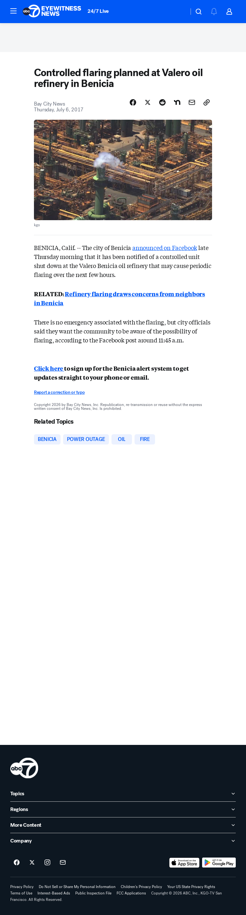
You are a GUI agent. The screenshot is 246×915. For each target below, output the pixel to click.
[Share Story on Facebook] (132, 102)
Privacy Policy (22, 887)
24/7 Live (98, 11)
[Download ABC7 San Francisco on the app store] (184, 863)
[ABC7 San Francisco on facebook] (16, 862)
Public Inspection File (93, 893)
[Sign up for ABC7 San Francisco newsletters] (62, 862)
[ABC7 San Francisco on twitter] (32, 862)
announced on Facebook (164, 247)
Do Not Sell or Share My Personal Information (77, 887)
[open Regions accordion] (123, 809)
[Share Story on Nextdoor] (177, 102)
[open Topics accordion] (123, 793)
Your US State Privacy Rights (191, 887)
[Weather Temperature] (178, 11)
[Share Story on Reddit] (162, 102)
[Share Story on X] (147, 102)
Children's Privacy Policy (141, 887)
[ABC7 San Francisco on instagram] (47, 862)
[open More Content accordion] (123, 825)
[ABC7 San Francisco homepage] (52, 11)
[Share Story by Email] (191, 102)
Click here (49, 368)
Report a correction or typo (59, 392)
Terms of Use (21, 893)
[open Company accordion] (123, 840)
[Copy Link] (206, 102)
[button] (13, 10)
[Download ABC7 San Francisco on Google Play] (219, 863)
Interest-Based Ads (53, 893)
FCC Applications (131, 893)
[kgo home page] (24, 768)
